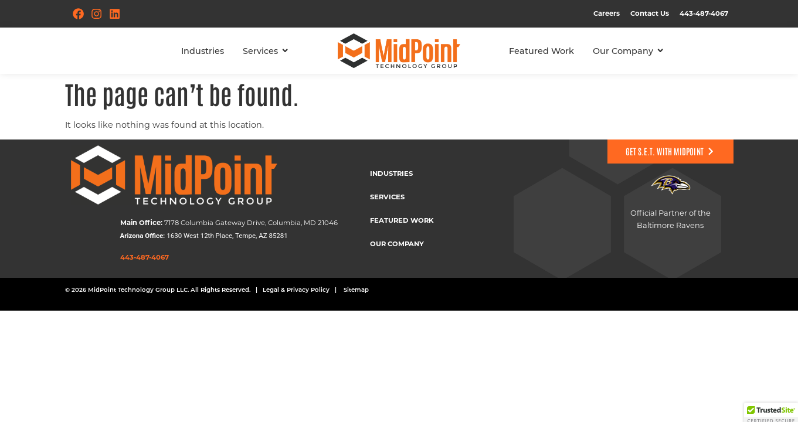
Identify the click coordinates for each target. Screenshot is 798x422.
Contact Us (649, 13)
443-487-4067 (704, 13)
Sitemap (356, 289)
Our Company (397, 243)
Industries (391, 173)
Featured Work (402, 220)
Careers (606, 13)
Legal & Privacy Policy (296, 289)
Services (387, 196)
